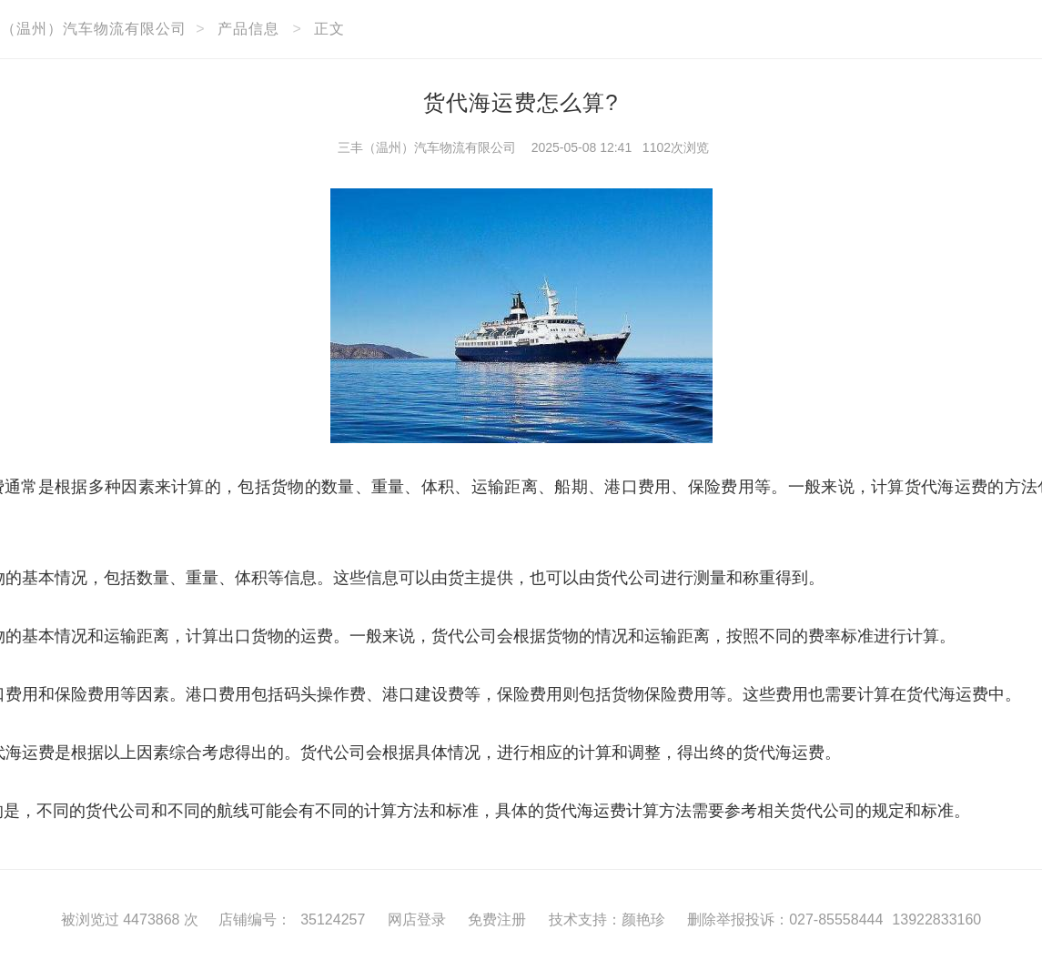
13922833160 (936, 919)
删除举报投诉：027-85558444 (785, 919)
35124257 (332, 919)
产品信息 (248, 28)
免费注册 (497, 919)
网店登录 (417, 919)
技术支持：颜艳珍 (607, 919)
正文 (329, 28)
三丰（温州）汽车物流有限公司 (427, 147)
